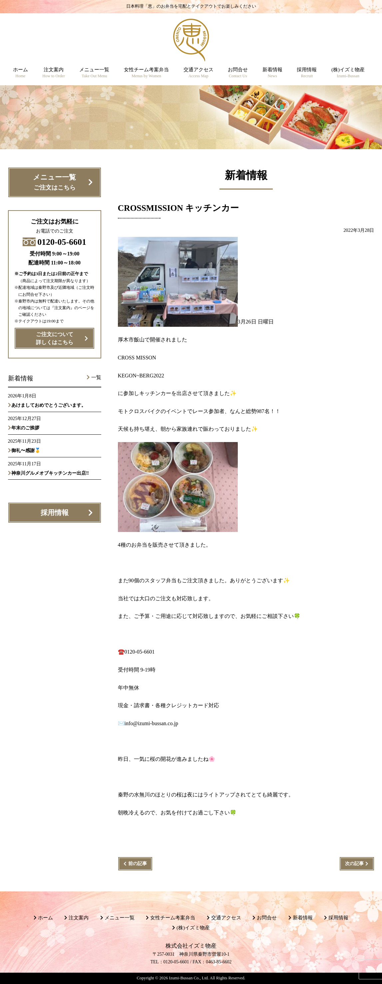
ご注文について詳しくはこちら (54, 338)
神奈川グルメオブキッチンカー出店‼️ (50, 473)
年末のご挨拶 (25, 427)
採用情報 (55, 513)
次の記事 (354, 863)
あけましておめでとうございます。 (48, 405)
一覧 (96, 377)
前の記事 (137, 863)
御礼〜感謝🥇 (26, 450)
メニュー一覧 (54, 183)
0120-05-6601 (54, 242)
